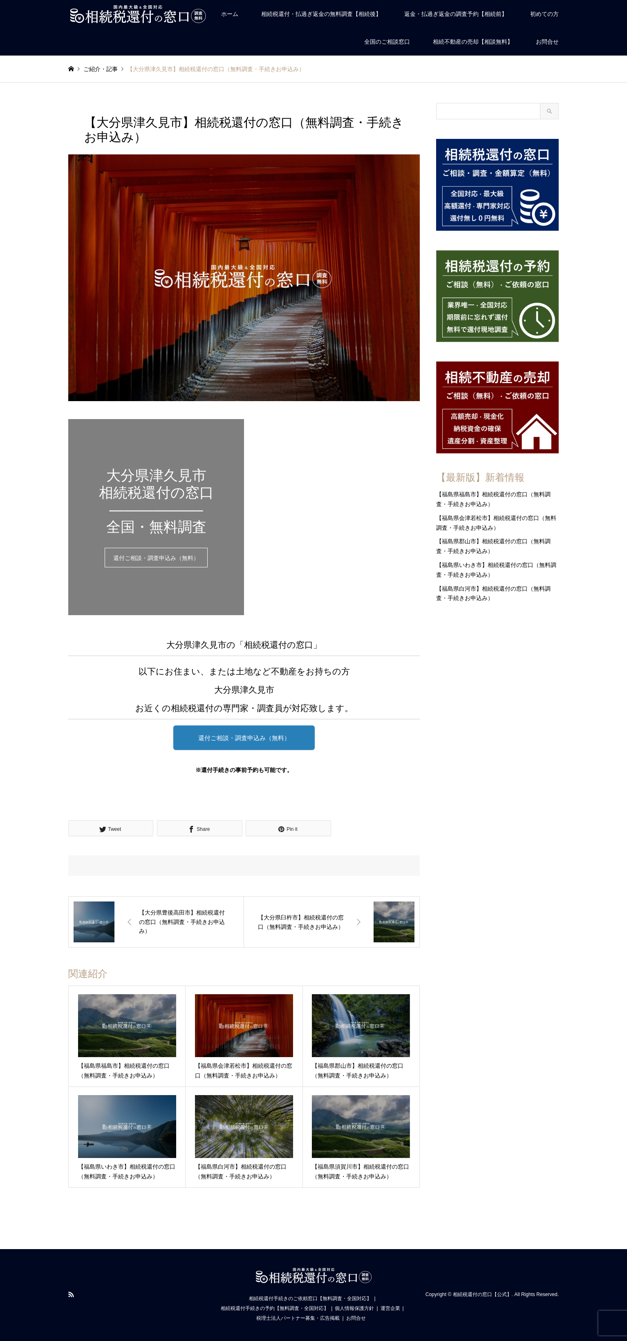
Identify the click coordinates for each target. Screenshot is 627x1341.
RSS (71, 1295)
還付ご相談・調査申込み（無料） (156, 558)
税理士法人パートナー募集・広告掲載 (298, 1318)
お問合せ (547, 41)
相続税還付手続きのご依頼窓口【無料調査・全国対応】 (310, 1298)
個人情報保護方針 (354, 1308)
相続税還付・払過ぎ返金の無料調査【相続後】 (321, 14)
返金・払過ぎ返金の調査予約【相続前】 (455, 14)
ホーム (229, 14)
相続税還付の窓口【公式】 (482, 1295)
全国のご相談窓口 (387, 41)
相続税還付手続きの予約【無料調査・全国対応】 (275, 1308)
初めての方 (544, 14)
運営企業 (390, 1308)
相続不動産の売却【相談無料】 (473, 41)
